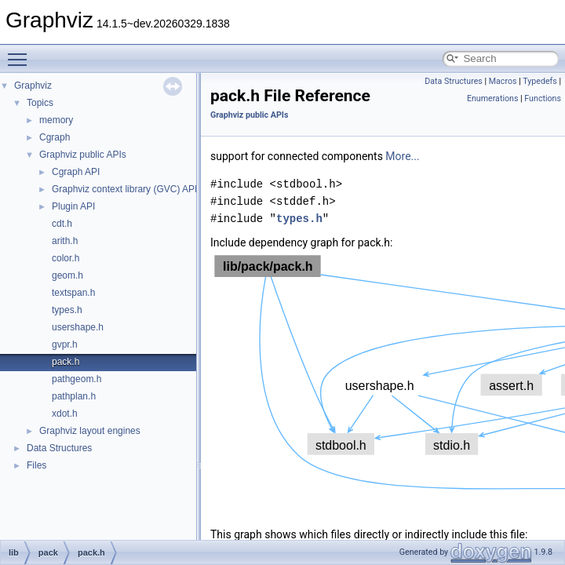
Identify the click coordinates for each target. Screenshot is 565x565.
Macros (503, 81)
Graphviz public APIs (82, 154)
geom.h (67, 275)
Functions (542, 98)
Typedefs (540, 81)
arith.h (65, 240)
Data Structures (59, 448)
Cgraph (54, 137)
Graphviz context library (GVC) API (124, 189)
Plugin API (73, 206)
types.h (67, 309)
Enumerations (493, 98)
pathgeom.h (76, 379)
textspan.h (73, 292)
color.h (65, 258)
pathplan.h (74, 396)
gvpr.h (65, 344)
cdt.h (62, 223)
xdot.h (65, 413)
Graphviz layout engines (89, 430)
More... (402, 156)
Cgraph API (76, 171)
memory (56, 120)
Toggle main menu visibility (21, 52)
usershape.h (78, 327)
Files (36, 465)
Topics (40, 102)
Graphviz (33, 85)
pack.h (65, 361)
